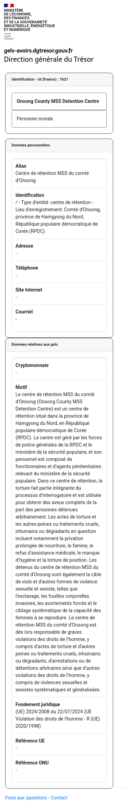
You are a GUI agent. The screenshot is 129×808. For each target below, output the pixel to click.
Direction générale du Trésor (49, 59)
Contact (59, 797)
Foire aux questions (26, 797)
